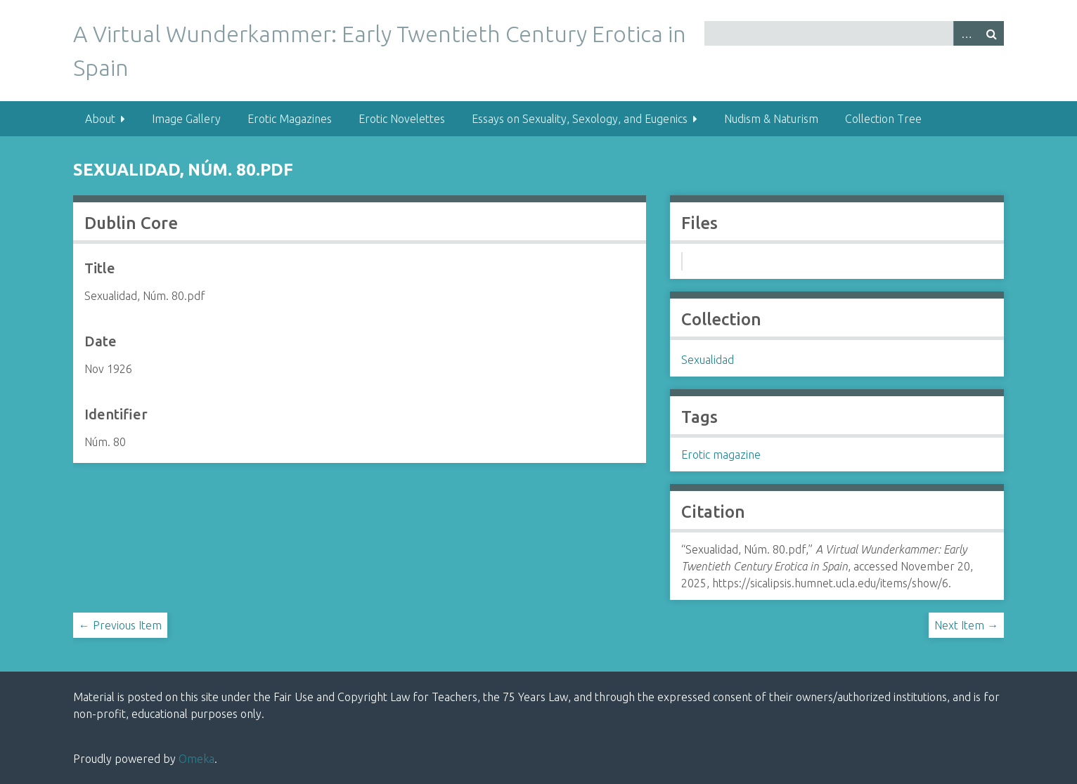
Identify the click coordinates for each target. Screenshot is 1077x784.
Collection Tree (883, 118)
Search (991, 33)
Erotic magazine (721, 454)
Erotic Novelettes (402, 118)
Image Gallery (186, 118)
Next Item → (966, 625)
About (100, 118)
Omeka (196, 758)
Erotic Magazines (289, 118)
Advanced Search (966, 33)
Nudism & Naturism (771, 118)
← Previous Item (120, 625)
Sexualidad (707, 359)
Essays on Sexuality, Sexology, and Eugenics (580, 118)
